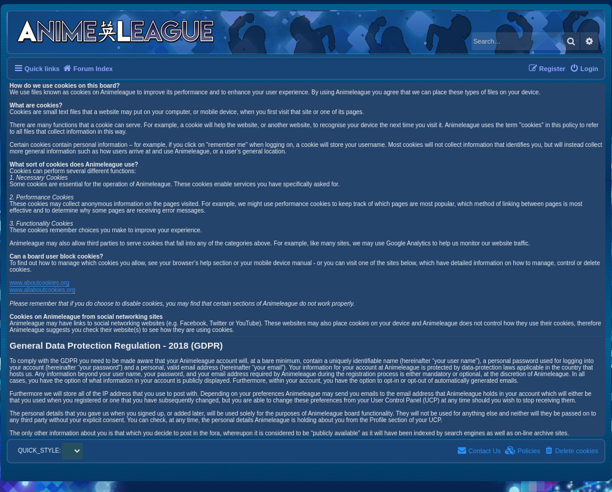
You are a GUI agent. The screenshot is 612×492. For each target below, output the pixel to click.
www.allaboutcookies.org (42, 290)
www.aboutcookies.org (39, 282)
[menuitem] (584, 68)
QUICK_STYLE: (50, 450)
